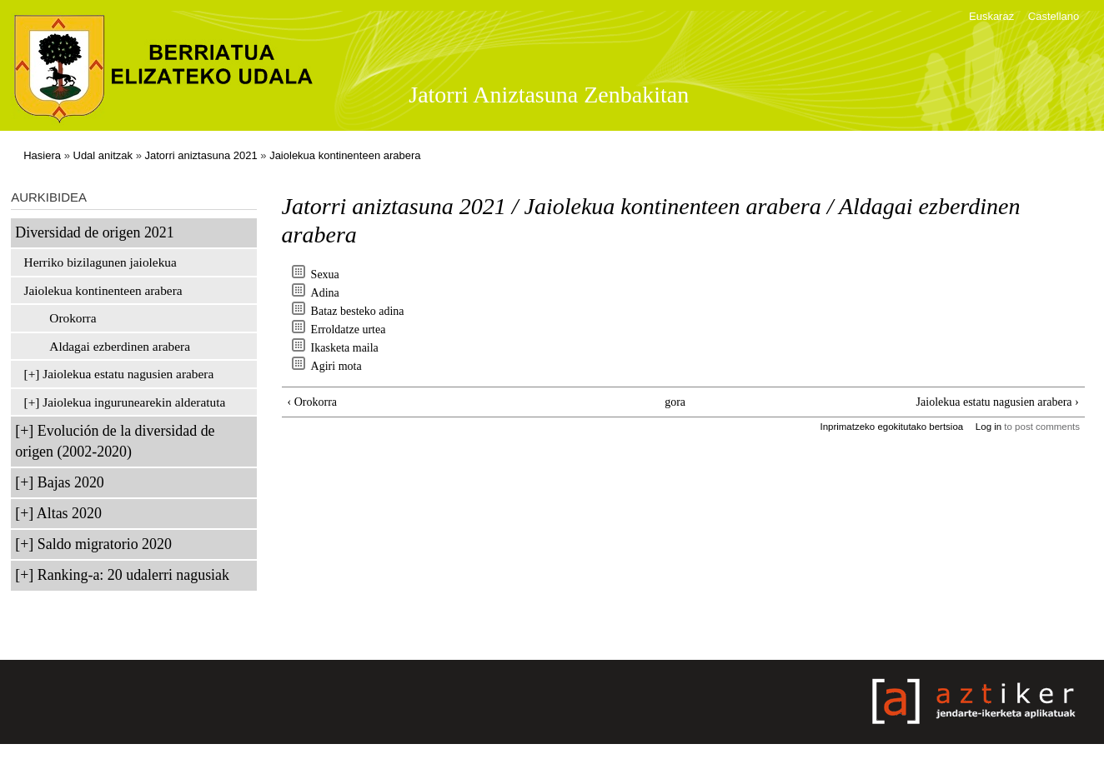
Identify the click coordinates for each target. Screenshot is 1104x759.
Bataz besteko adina (357, 311)
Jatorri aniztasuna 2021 (201, 155)
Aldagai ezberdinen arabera (119, 346)
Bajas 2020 (71, 482)
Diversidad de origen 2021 (94, 232)
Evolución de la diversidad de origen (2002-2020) (114, 441)
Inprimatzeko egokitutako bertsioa (891, 427)
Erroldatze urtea (348, 329)
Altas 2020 (69, 513)
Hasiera (42, 155)
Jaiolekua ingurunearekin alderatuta (134, 402)
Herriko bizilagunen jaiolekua (100, 262)
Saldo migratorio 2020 (105, 544)
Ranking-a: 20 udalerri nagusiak (133, 575)
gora (675, 402)
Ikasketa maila (345, 348)
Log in (988, 427)
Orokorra (72, 318)
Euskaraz (991, 16)
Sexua (325, 274)
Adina (325, 293)
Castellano (1053, 16)
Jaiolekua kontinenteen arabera (344, 155)
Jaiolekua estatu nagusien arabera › (997, 402)
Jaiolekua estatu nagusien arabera (128, 374)
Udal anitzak (103, 155)
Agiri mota (336, 366)
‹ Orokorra (312, 402)
